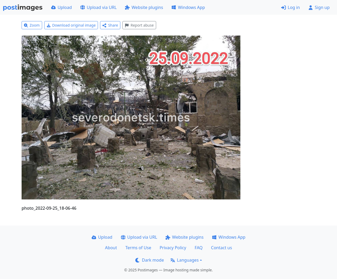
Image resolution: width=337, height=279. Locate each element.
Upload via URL (98, 7)
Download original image (71, 25)
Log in (290, 7)
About (111, 248)
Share (110, 25)
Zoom (32, 25)
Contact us (221, 248)
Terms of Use (138, 248)
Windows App (188, 7)
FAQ (198, 248)
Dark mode (149, 260)
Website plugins (144, 7)
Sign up (319, 7)
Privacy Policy (173, 248)
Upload (61, 7)
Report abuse (139, 25)
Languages (184, 260)
